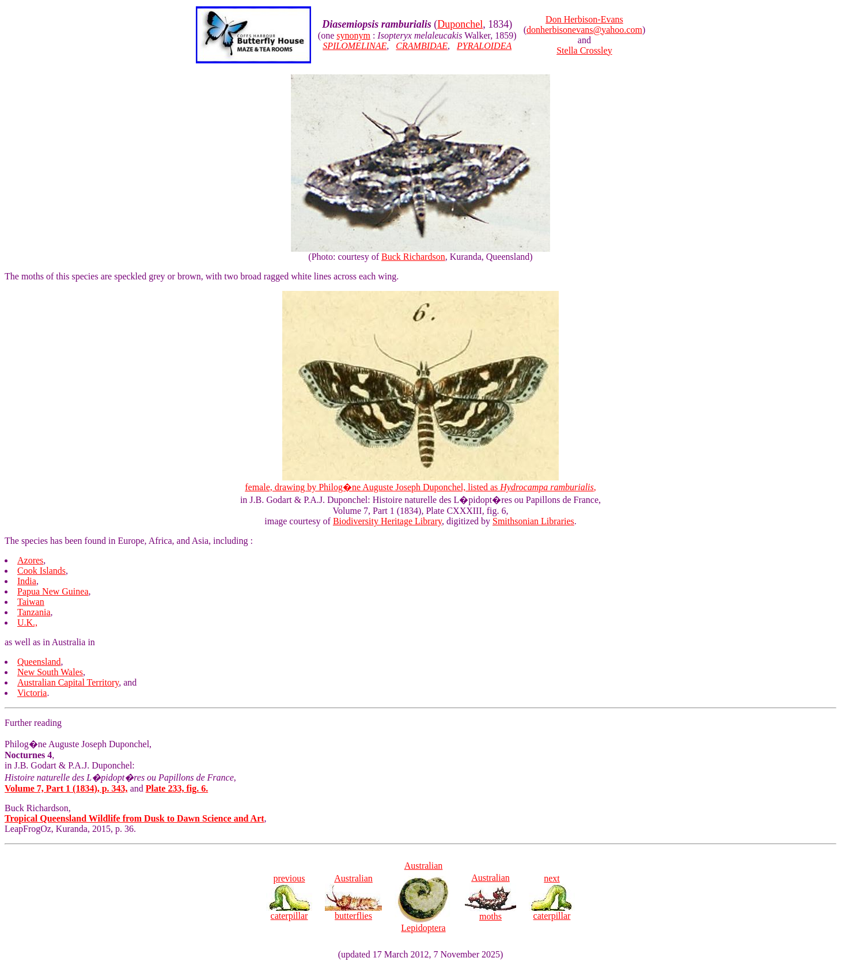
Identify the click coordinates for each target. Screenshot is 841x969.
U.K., (27, 622)
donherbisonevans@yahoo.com (584, 30)
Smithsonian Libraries (533, 521)
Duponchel (460, 24)
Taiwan (30, 602)
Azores (30, 560)
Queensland (39, 662)
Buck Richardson (413, 257)
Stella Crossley (584, 50)
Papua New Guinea (53, 591)
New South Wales (50, 672)
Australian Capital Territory (68, 682)
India (26, 581)
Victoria (32, 693)
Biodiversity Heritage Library (387, 521)
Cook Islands (41, 571)
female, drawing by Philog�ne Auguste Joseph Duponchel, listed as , (420, 487)
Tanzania (34, 612)
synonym (353, 35)
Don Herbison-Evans (584, 19)
